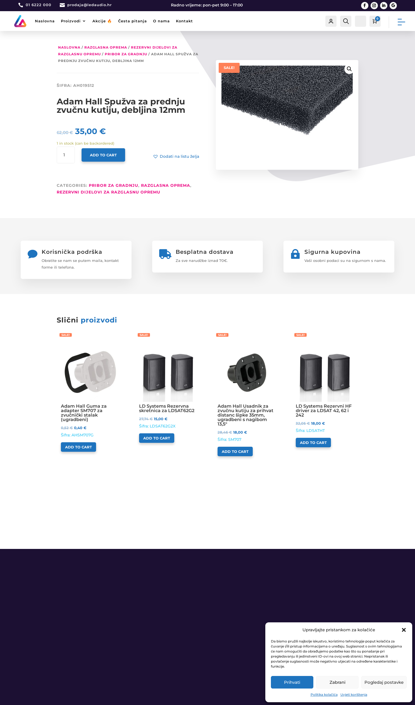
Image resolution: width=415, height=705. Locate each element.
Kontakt (184, 21)
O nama (161, 21)
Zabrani (337, 682)
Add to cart (103, 155)
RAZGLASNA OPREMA (105, 47)
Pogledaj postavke (384, 682)
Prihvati (292, 682)
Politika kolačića (324, 694)
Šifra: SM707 (247, 392)
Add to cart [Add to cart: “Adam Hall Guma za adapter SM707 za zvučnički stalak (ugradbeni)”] (78, 447)
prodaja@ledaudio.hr (89, 5)
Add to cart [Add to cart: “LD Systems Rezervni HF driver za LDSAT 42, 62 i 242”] (313, 442)
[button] (404, 630)
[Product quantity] (66, 155)
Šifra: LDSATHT (325, 388)
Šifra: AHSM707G (90, 390)
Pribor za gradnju (126, 54)
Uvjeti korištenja (353, 694)
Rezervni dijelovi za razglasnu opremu (108, 192)
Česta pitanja (132, 21)
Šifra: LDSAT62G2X (168, 386)
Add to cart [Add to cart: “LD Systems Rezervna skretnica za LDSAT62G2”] (156, 438)
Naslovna (45, 21)
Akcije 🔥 (102, 21)
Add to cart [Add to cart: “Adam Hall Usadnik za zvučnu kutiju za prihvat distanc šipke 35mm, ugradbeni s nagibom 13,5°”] (235, 451)
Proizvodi (71, 21)
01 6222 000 (38, 5)
